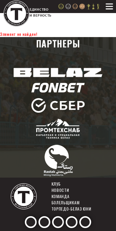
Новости (60, 190)
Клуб (56, 184)
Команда (60, 196)
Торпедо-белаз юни (71, 208)
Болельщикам (65, 202)
